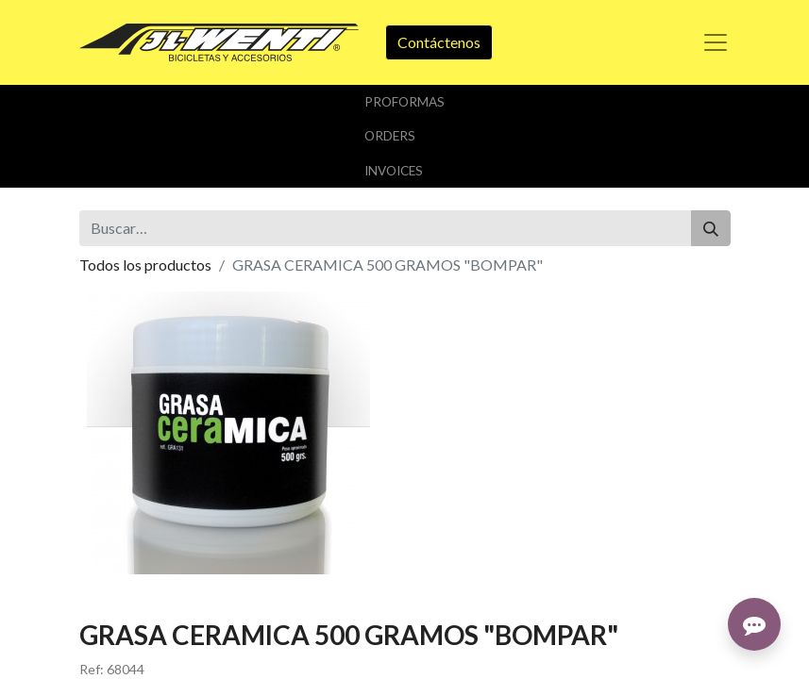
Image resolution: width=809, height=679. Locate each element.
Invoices (393, 170)
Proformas (404, 101)
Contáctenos (438, 42)
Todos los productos (145, 264)
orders (389, 135)
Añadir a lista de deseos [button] (167, 451)
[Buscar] (711, 228)
